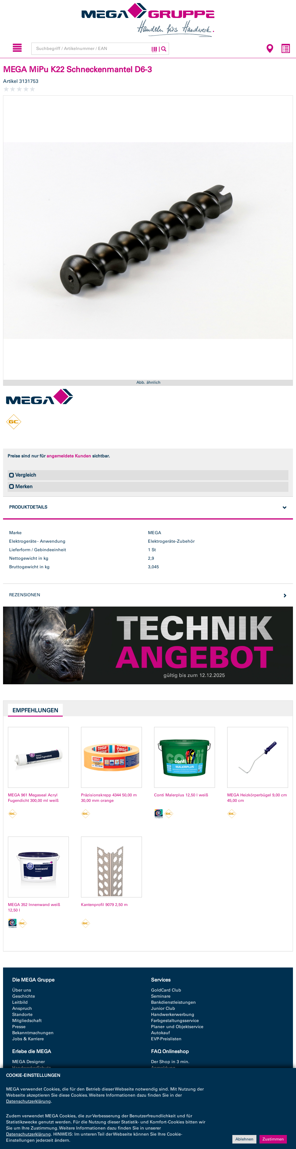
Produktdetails (28, 507)
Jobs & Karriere (28, 1039)
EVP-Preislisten (166, 1039)
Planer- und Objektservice (177, 1026)
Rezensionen (24, 594)
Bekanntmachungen (33, 1032)
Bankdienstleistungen (173, 1002)
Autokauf (160, 1032)
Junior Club (163, 1008)
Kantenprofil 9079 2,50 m (104, 904)
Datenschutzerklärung (28, 1101)
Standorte (22, 1014)
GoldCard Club (166, 990)
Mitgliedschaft (27, 1020)
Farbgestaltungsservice (175, 1020)
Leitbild (20, 1002)
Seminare (161, 996)
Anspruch (22, 1008)
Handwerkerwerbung (172, 1014)
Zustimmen (273, 1139)
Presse (19, 1026)
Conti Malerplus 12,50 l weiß (181, 795)
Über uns (21, 990)
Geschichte (23, 996)
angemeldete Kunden (69, 456)
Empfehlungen (35, 710)
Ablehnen (244, 1139)
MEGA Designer (28, 1061)
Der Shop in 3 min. (170, 1061)
